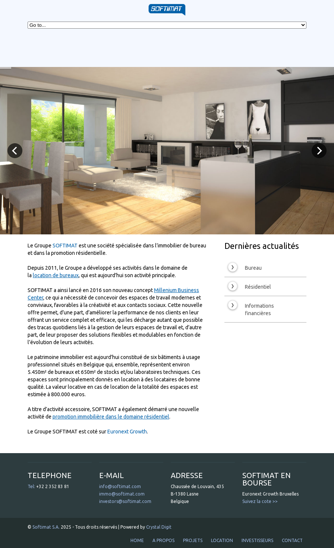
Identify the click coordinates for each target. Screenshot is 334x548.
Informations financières (251, 308)
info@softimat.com (120, 486)
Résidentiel (249, 286)
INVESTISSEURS (257, 540)
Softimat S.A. (46, 527)
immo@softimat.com (122, 493)
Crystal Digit (158, 527)
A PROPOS (163, 540)
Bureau (245, 267)
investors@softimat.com (125, 501)
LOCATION (222, 540)
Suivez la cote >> (260, 501)
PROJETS (192, 540)
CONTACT (292, 540)
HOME (137, 540)
